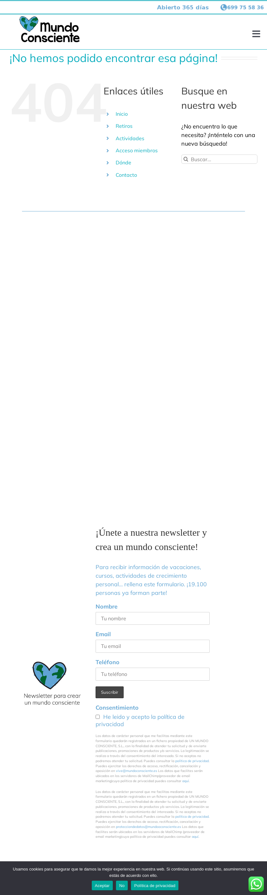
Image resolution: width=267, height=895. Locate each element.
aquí (185, 781)
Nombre (107, 606)
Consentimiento (117, 707)
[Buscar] (186, 159)
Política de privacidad (154, 885)
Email (103, 634)
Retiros (124, 126)
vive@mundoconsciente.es (137, 770)
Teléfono (107, 662)
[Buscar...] (219, 159)
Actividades (130, 138)
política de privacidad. (192, 761)
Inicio (122, 114)
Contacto (126, 175)
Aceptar (102, 885)
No (122, 885)
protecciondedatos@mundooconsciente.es (148, 826)
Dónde (123, 162)
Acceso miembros (137, 150)
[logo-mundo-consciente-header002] (49, 19)
